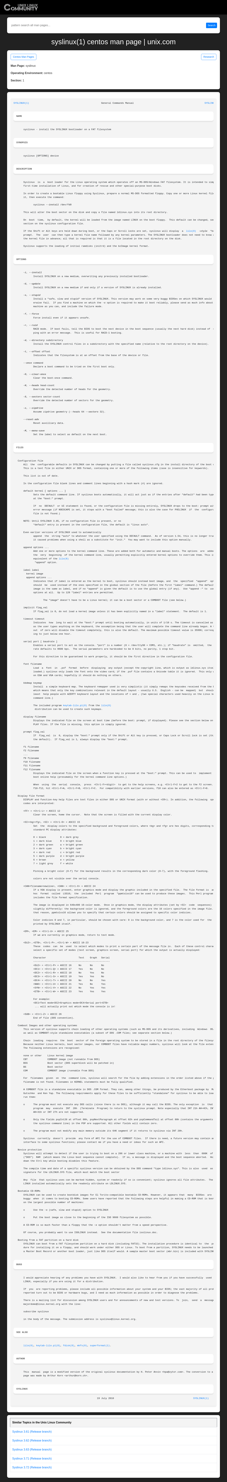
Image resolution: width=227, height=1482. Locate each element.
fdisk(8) (68, 1345)
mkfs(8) (82, 1345)
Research (208, 56)
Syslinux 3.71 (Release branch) (32, 1458)
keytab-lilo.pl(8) (75, 705)
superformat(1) (100, 1345)
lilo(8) (191, 231)
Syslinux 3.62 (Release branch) (32, 1440)
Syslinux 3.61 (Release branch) (32, 1431)
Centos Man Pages (23, 56)
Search (211, 25)
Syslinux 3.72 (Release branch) (32, 1467)
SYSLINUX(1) (21, 103)
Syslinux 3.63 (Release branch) (32, 1449)
